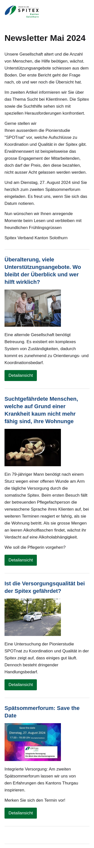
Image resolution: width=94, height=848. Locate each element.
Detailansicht (21, 375)
